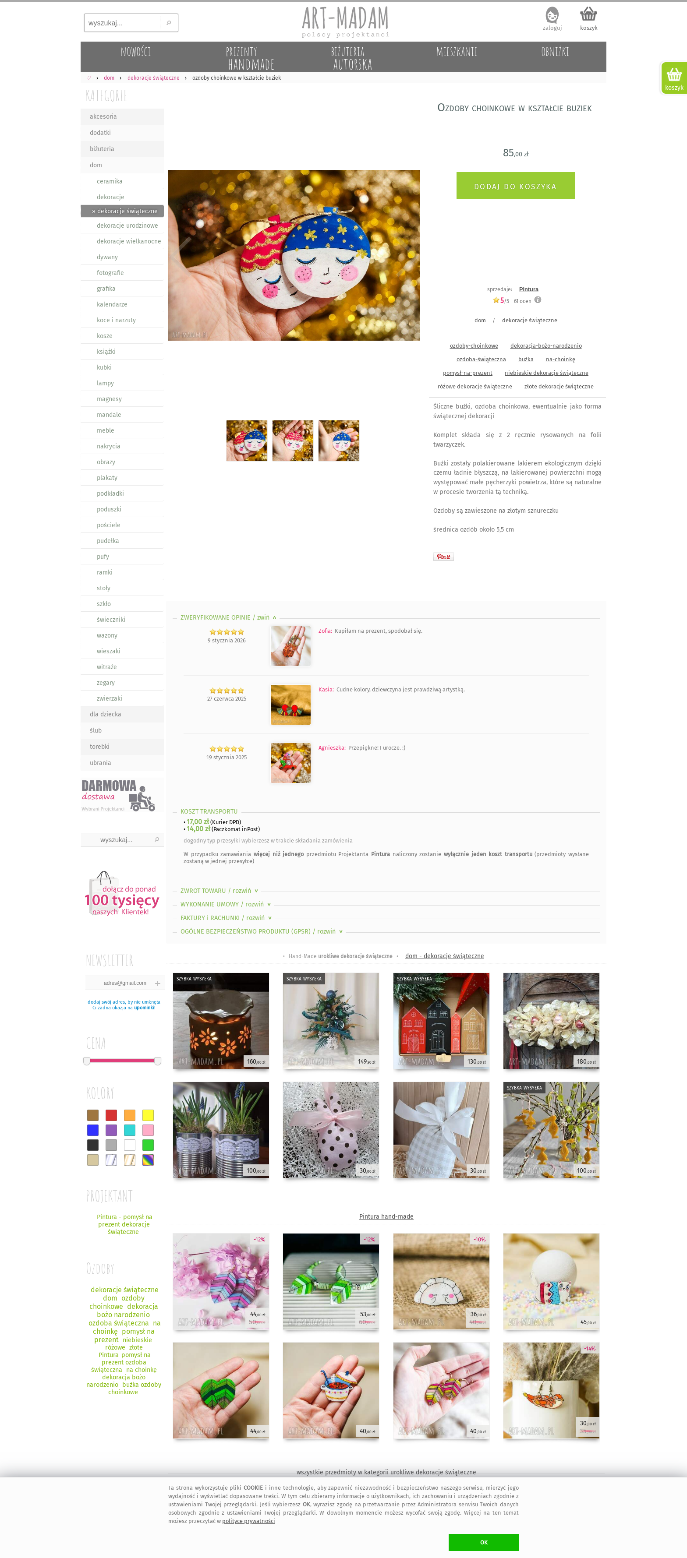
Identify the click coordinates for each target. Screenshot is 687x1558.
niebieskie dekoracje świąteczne (546, 373)
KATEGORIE (106, 95)
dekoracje (110, 197)
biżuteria (102, 149)
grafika (106, 289)
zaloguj (552, 28)
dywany (107, 257)
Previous (180, 257)
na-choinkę (560, 359)
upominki (144, 1008)
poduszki (109, 509)
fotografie (110, 273)
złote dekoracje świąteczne (559, 386)
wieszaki (108, 651)
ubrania (100, 763)
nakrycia (108, 446)
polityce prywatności (248, 1521)
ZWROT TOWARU (220, 891)
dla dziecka (105, 714)
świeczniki (111, 620)
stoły (103, 588)
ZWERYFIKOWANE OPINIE (229, 617)
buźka (526, 359)
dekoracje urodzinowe (127, 225)
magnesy (109, 399)
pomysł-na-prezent (467, 373)
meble (105, 430)
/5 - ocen (511, 301)
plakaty (107, 478)
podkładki (110, 493)
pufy (103, 556)
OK (484, 1542)
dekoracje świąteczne (529, 320)
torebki (100, 747)
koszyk (589, 28)
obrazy (106, 462)
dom (96, 165)
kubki (104, 367)
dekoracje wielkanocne (129, 241)
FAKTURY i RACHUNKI (227, 918)
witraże (107, 667)
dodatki (100, 133)
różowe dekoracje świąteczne (475, 386)
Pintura (528, 289)
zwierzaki (109, 698)
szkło (104, 604)
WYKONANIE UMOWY (227, 904)
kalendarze (112, 304)
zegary (106, 683)
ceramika (110, 181)
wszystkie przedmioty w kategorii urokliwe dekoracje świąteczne (386, 1472)
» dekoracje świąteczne (125, 211)
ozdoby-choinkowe (474, 345)
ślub (96, 730)
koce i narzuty (116, 320)
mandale (109, 415)
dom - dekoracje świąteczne (444, 956)
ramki (105, 572)
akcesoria (103, 116)
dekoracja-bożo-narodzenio (546, 345)
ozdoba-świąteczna (481, 359)
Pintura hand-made (386, 1216)
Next (406, 257)
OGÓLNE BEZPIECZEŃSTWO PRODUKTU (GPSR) (262, 931)
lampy (105, 383)
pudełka (108, 541)
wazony (107, 635)
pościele (108, 525)
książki (106, 352)
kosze (105, 336)
